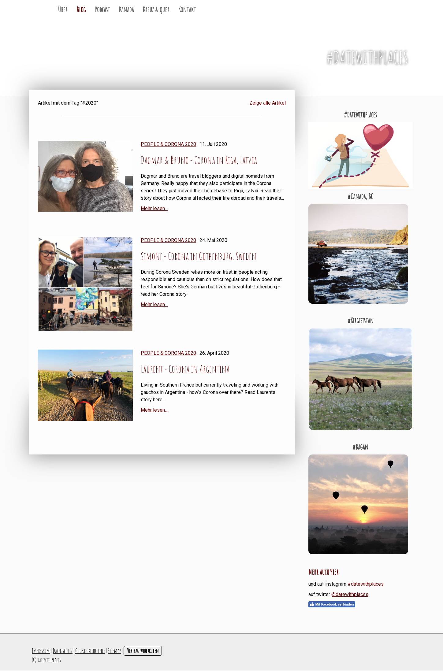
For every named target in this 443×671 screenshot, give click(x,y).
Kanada (126, 9)
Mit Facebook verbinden (332, 604)
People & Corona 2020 (168, 144)
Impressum (41, 650)
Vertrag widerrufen (142, 650)
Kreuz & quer (156, 9)
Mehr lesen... (154, 208)
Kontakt (187, 9)
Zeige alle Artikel (267, 103)
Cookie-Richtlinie (90, 650)
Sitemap (114, 650)
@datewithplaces (349, 594)
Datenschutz (63, 650)
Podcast (102, 9)
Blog (81, 9)
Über (62, 9)
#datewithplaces (366, 584)
